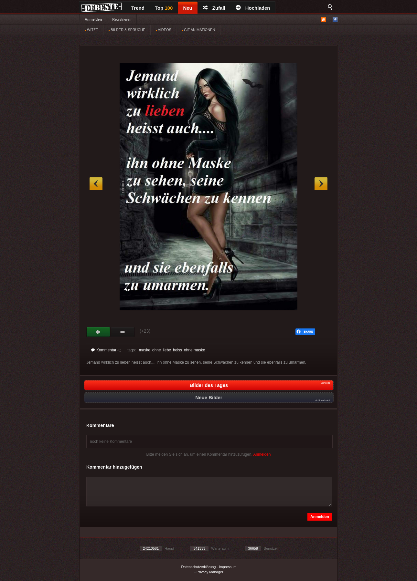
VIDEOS (163, 30)
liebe (167, 350)
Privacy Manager (210, 572)
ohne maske (194, 350)
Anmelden (93, 19)
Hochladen (253, 8)
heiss (177, 350)
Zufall (214, 8)
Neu (187, 8)
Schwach (123, 332)
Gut (98, 332)
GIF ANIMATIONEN (198, 30)
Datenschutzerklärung (198, 567)
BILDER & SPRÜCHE (126, 30)
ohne (156, 350)
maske (144, 350)
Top (164, 8)
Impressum (227, 567)
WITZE (91, 30)
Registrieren (121, 19)
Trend (137, 8)
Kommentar (106, 350)
